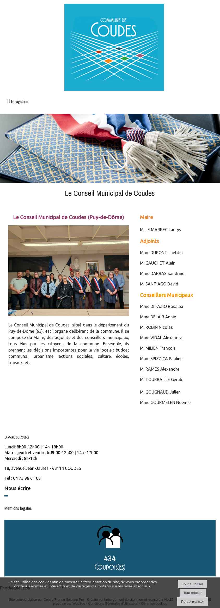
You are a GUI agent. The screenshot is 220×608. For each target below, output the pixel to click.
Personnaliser (192, 601)
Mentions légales (18, 508)
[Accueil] (114, 48)
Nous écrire (17, 488)
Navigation (19, 101)
